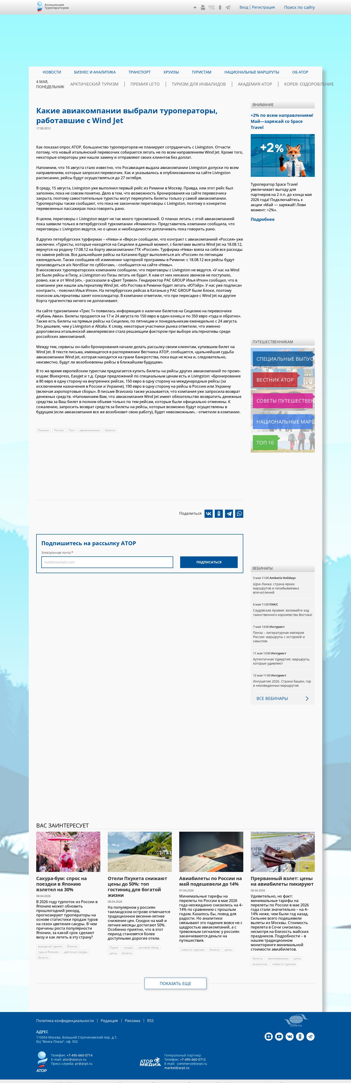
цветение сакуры (76, 947)
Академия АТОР (247, 84)
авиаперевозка (278, 954)
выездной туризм (50, 942)
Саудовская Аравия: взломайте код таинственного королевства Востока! (281, 605)
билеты (110, 430)
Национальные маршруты (277, 413)
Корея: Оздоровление (292, 84)
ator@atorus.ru (74, 1054)
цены (113, 949)
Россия (59, 430)
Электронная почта (56, 552)
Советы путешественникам (278, 392)
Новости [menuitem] (52, 72)
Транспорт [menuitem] (140, 72)
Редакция (101, 1016)
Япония (72, 942)
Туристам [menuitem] (201, 72)
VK (213, 7)
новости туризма (193, 945)
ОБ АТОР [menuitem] (300, 72)
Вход (245, 7)
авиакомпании (90, 430)
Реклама (123, 1016)
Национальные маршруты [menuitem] (251, 72)
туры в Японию (48, 947)
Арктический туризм (113, 84)
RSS (139, 1016)
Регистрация (265, 7)
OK (221, 7)
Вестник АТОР (266, 371)
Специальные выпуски (274, 350)
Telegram (229, 7)
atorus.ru (271, 1079)
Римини (43, 430)
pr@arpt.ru (83, 1058)
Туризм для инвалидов (200, 84)
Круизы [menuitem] (171, 72)
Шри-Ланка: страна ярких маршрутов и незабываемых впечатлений (276, 579)
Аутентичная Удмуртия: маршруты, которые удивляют (282, 656)
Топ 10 (260, 434)
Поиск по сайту (300, 7)
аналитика (260, 960)
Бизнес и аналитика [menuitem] (95, 72)
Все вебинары (270, 693)
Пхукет (114, 943)
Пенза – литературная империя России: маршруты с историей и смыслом (279, 632)
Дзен (196, 7)
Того (71, 430)
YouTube (204, 7)
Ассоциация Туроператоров (57, 6)
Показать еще (175, 979)
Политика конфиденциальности (61, 1016)
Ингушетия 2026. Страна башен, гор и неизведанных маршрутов (282, 678)
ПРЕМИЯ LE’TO (155, 84)
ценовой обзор (149, 943)
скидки (129, 943)
